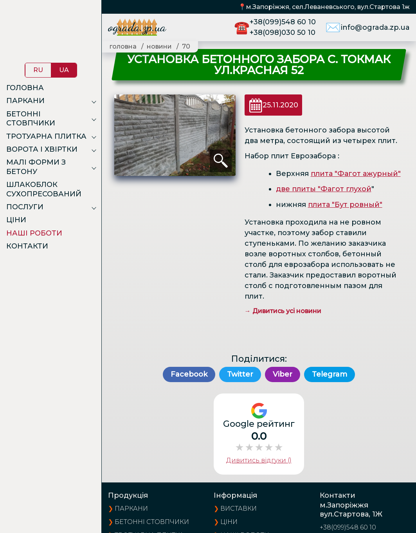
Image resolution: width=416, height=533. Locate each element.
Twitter (240, 374)
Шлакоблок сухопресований (43, 189)
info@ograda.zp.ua (375, 27)
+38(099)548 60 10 (283, 22)
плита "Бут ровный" (345, 204)
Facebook (189, 374)
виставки (238, 508)
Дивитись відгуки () (259, 460)
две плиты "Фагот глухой (323, 189)
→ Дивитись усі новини (283, 311)
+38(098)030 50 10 (282, 32)
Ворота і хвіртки (41, 149)
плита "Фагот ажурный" (356, 173)
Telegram (329, 374)
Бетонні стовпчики (30, 118)
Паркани (25, 100)
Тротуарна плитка (46, 136)
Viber (282, 374)
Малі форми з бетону (36, 167)
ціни (229, 522)
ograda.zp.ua (137, 27)
